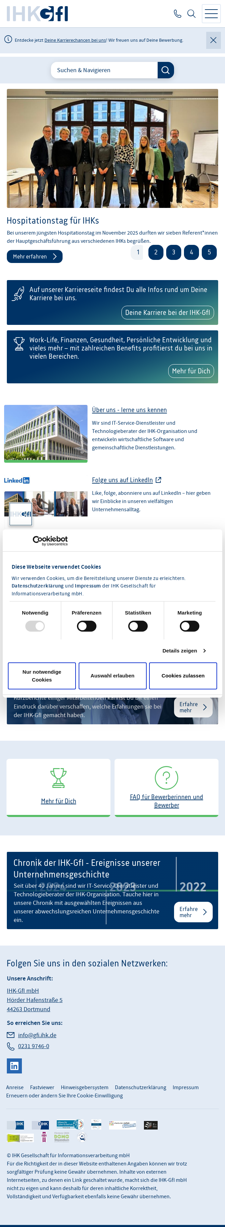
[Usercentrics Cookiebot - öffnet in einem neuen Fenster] (38, 541)
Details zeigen (179, 651)
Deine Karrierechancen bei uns (75, 40)
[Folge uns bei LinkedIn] (112, 507)
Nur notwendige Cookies (42, 676)
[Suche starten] (166, 70)
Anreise (15, 1087)
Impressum (88, 586)
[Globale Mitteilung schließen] (213, 40)
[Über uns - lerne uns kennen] (112, 437)
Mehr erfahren (30, 256)
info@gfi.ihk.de (37, 1035)
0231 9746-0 (177, 13)
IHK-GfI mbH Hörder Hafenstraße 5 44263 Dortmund (35, 1000)
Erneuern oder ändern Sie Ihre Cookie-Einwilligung (64, 1095)
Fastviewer (42, 1087)
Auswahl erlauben (112, 675)
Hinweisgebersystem (84, 1087)
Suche (191, 13)
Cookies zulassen (183, 675)
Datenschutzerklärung (38, 586)
